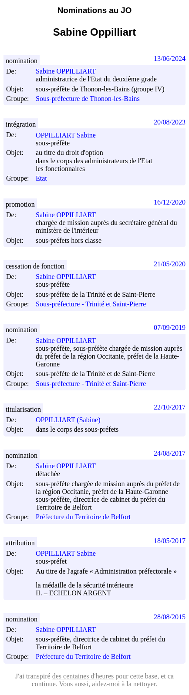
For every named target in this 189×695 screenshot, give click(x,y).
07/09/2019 (170, 327)
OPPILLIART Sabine (70, 135)
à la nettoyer (138, 684)
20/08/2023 (170, 122)
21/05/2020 (170, 264)
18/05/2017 (170, 540)
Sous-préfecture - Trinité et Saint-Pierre (91, 304)
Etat (41, 178)
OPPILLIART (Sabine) (72, 419)
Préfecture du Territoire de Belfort (83, 517)
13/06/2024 (170, 58)
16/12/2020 (170, 202)
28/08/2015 (170, 617)
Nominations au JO (94, 10)
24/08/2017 (170, 453)
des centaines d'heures (83, 676)
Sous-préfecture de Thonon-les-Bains (88, 98)
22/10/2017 (170, 407)
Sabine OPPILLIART (70, 71)
